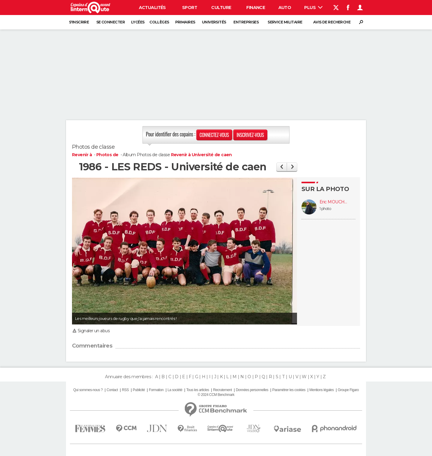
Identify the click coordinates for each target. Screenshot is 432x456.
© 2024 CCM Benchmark (216, 395)
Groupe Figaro (348, 390)
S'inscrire (79, 22)
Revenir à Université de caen (201, 154)
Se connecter (110, 22)
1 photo (325, 208)
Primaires (185, 22)
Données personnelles (252, 390)
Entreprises (246, 22)
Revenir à (82, 154)
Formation (156, 390)
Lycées (138, 22)
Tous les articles (197, 390)
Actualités (152, 7)
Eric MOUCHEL (335, 202)
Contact (112, 390)
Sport (189, 7)
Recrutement (222, 390)
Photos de (107, 154)
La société (174, 390)
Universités (214, 22)
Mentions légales (321, 390)
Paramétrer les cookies (288, 390)
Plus (313, 7)
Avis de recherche (331, 22)
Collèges (159, 22)
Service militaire (285, 22)
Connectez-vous (214, 134)
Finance (255, 7)
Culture (221, 7)
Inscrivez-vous (250, 134)
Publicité (139, 390)
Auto (284, 7)
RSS (125, 390)
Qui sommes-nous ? (88, 390)
